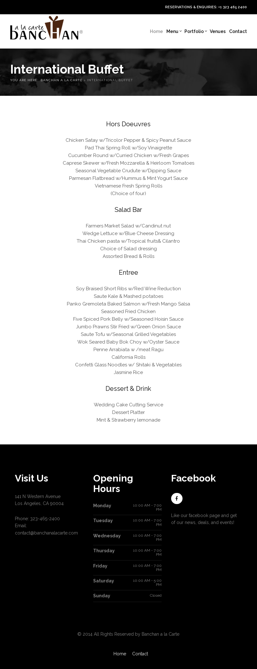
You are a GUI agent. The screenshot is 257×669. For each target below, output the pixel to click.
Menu (174, 31)
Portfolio (195, 31)
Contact (238, 31)
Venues (218, 31)
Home (156, 31)
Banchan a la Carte (62, 80)
